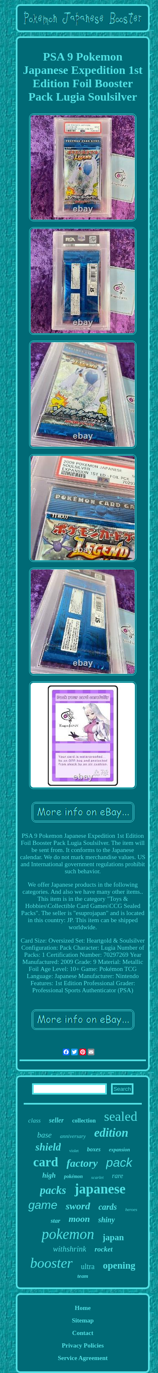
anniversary (73, 1136)
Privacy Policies (83, 1345)
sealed (120, 1116)
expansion (119, 1150)
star (55, 1220)
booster (51, 1263)
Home (83, 1308)
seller (56, 1120)
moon (79, 1219)
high (49, 1175)
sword (78, 1206)
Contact (83, 1333)
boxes (94, 1149)
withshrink (69, 1248)
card (45, 1162)
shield (48, 1147)
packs (53, 1190)
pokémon (73, 1176)
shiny (106, 1220)
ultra (88, 1266)
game (42, 1205)
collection (84, 1121)
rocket (103, 1249)
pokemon (68, 1234)
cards (108, 1206)
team (82, 1276)
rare (117, 1175)
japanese (100, 1188)
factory (82, 1163)
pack (119, 1162)
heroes (131, 1209)
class (34, 1120)
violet (74, 1150)
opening (119, 1265)
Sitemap (83, 1320)
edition (111, 1132)
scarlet (97, 1177)
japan (113, 1237)
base (44, 1134)
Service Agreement (83, 1358)
